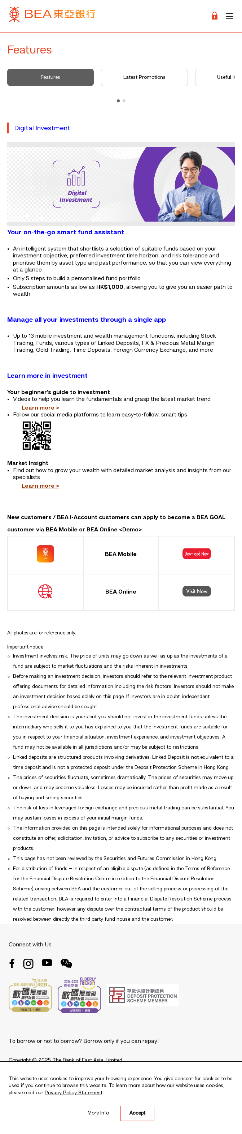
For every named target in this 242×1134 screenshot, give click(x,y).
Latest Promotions (144, 77)
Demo (130, 530)
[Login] (214, 16)
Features (50, 77)
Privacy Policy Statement (73, 1092)
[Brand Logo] (52, 16)
